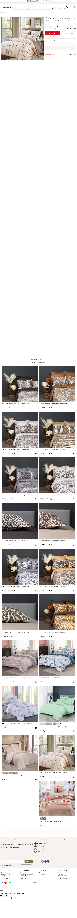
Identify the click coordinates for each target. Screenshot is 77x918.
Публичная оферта (63, 877)
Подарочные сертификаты (26, 874)
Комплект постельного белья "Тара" (51, 677)
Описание (50, 44)
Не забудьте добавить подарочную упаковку (62, 40)
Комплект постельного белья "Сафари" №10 (15, 449)
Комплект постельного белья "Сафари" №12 (15, 403)
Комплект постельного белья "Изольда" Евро (54, 727)
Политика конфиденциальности (66, 878)
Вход (40, 872)
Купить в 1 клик (68, 33)
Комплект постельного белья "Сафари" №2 (15, 632)
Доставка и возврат (6, 874)
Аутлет (74, 3)
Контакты (60, 872)
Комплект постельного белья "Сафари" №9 (53, 449)
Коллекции (23, 875)
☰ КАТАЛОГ (4, 13)
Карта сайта (61, 874)
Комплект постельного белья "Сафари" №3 (53, 586)
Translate (46, 0)
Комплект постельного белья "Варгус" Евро (53, 772)
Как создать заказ (62, 875)
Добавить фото (72, 54)
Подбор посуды (24, 878)
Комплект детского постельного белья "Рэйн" (54, 821)
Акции (21, 877)
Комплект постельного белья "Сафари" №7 (53, 495)
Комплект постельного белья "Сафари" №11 (53, 403)
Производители (24, 872)
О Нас (2, 872)
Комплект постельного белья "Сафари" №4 (15, 586)
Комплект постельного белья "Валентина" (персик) (18, 677)
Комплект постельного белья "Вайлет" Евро (16, 776)
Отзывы (4, 831)
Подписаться (29, 861)
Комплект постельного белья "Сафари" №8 (15, 495)
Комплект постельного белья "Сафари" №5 (53, 540)
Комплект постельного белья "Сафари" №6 (15, 540)
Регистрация (42, 874)
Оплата (3, 875)
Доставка (50, 47)
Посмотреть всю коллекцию (37, 359)
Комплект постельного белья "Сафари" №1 (53, 632)
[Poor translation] (5, 895)
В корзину (53, 33)
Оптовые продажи (5, 878)
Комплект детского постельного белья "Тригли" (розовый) (17, 724)
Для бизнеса (68, 3)
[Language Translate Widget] (32, 0)
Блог (62, 3)
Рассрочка (3, 877)
